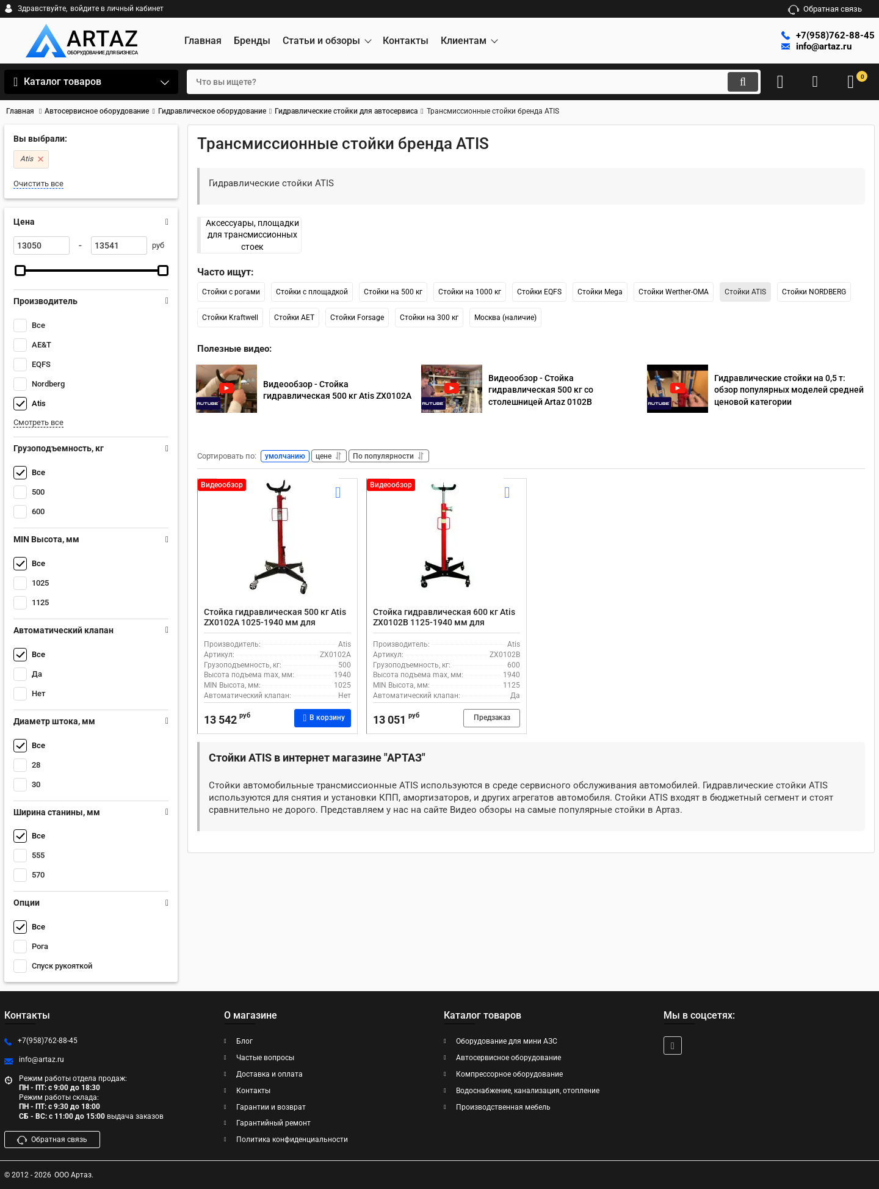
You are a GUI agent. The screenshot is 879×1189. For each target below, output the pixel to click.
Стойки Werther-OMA (673, 292)
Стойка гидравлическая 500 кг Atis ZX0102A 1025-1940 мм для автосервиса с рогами (275, 624)
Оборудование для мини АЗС (506, 1041)
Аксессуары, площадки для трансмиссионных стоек (252, 235)
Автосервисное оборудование (508, 1057)
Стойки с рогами (231, 292)
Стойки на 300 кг (429, 317)
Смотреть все (38, 422)
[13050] (41, 245)
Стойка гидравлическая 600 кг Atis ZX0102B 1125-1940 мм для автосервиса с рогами (444, 624)
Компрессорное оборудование (509, 1074)
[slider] (20, 270)
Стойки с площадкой (312, 292)
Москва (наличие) (505, 317)
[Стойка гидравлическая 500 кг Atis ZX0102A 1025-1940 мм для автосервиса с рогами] (277, 548)
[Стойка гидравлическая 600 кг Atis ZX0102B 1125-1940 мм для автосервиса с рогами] (446, 548)
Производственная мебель (503, 1107)
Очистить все (38, 183)
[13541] (119, 245)
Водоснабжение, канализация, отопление (527, 1090)
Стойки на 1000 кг (469, 292)
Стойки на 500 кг (393, 292)
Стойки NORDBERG (814, 292)
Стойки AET (294, 317)
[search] (462, 82)
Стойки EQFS (539, 292)
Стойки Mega (600, 292)
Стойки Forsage (357, 317)
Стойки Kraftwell (230, 317)
